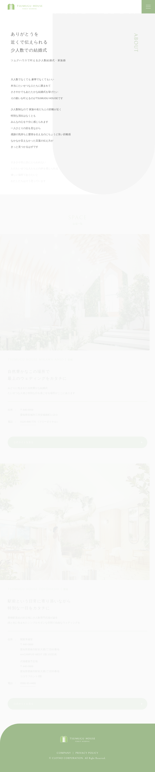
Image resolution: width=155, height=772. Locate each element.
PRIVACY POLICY (86, 753)
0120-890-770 (28, 422)
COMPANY (64, 753)
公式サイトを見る (23, 442)
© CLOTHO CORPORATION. (67, 758)
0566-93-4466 (28, 683)
